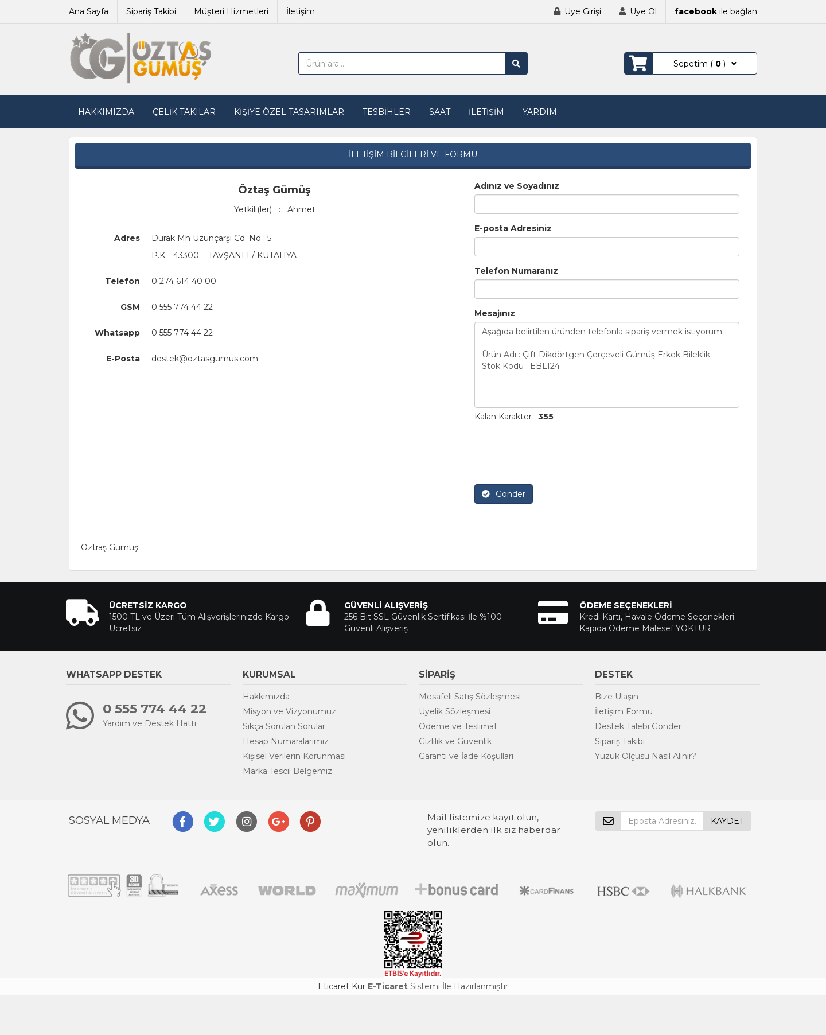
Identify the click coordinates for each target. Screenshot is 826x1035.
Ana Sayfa (88, 11)
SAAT (439, 112)
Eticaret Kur (341, 986)
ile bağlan (716, 11)
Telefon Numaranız (516, 271)
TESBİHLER (387, 112)
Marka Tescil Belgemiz (287, 771)
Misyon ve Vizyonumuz (289, 711)
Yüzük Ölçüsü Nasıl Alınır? (645, 756)
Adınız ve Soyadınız (516, 186)
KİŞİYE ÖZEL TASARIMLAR (289, 112)
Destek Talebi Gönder (638, 726)
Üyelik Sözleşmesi (454, 711)
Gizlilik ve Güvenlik (455, 741)
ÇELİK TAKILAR (184, 112)
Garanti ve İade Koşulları (466, 756)
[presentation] (561, 453)
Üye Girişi (582, 11)
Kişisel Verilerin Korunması (294, 756)
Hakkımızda (266, 696)
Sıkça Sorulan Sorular (284, 726)
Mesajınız (494, 313)
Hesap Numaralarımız (286, 741)
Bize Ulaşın (616, 696)
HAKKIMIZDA (106, 112)
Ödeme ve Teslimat (458, 726)
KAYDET (727, 821)
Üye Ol (643, 11)
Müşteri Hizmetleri (231, 11)
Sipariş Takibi (151, 11)
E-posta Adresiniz (513, 228)
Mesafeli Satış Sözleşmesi (470, 696)
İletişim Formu (624, 711)
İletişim (300, 11)
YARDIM (540, 112)
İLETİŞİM (486, 112)
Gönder (503, 494)
